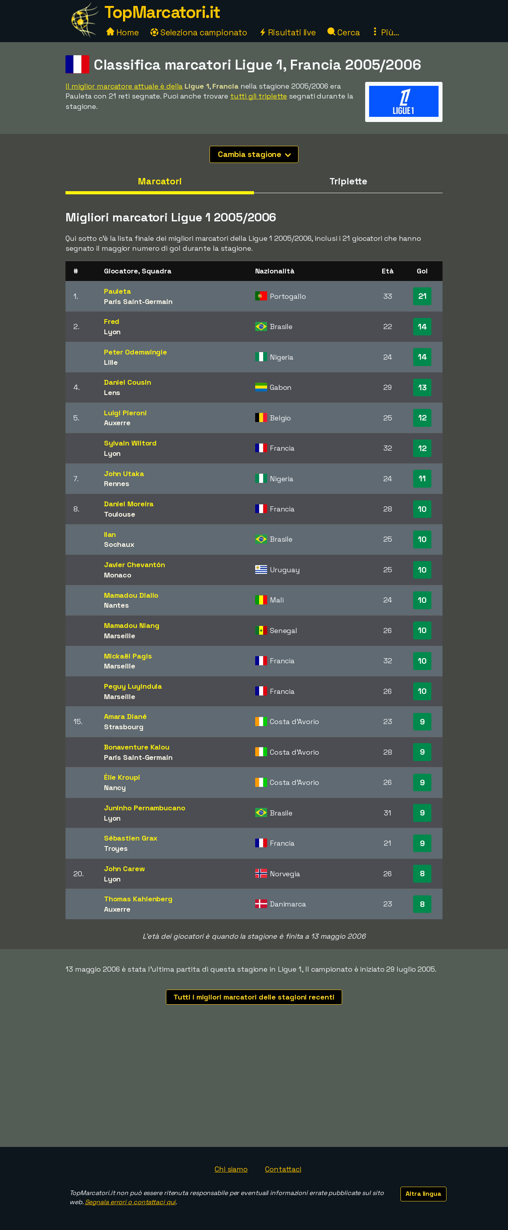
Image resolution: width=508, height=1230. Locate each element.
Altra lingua (423, 1193)
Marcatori (160, 181)
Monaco (117, 574)
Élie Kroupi (122, 777)
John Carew (124, 868)
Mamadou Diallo (131, 595)
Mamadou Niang (132, 625)
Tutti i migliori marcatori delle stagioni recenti (253, 996)
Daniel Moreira (129, 503)
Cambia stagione (254, 154)
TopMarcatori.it (162, 12)
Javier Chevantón (134, 564)
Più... (385, 32)
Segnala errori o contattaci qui (130, 1202)
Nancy (115, 787)
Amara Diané (125, 716)
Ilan (110, 534)
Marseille (119, 635)
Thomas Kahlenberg (138, 898)
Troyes (116, 848)
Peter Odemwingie (135, 351)
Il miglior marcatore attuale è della (124, 86)
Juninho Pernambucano (144, 807)
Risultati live (287, 32)
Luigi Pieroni (125, 412)
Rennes (116, 483)
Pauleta (117, 291)
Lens (112, 392)
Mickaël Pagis (128, 656)
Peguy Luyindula (133, 686)
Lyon (112, 331)
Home (122, 32)
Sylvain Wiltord (130, 442)
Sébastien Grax (131, 838)
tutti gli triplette (258, 96)
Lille (111, 362)
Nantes (116, 605)
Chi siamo (231, 1169)
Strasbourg (124, 726)
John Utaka (124, 473)
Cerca (343, 32)
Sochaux (119, 544)
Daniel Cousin (127, 382)
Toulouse (119, 514)
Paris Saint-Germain (138, 301)
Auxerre (117, 422)
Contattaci (283, 1169)
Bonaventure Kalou (136, 747)
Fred (112, 321)
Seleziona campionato (198, 32)
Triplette (348, 181)
